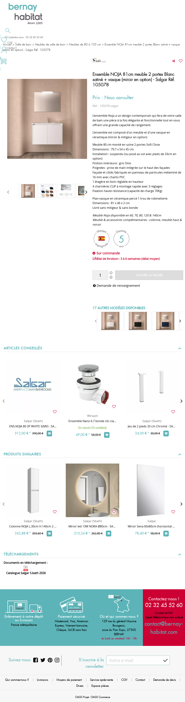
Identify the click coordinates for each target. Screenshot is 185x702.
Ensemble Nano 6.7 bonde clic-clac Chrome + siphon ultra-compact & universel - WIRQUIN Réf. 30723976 (92, 421)
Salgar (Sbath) (33, 421)
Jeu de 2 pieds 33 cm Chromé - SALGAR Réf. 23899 (152, 426)
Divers (79, 686)
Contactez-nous (139, 37)
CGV (124, 680)
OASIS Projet (82, 697)
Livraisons (42, 680)
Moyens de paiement (69, 680)
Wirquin (92, 416)
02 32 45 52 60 (163, 604)
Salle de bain (16, 37)
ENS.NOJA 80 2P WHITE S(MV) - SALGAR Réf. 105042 (33, 426)
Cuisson (74, 37)
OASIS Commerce (100, 697)
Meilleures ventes (17, 44)
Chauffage (47, 37)
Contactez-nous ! (163, 598)
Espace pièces (100, 686)
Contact (140, 680)
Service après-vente (101, 680)
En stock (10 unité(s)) (92, 428)
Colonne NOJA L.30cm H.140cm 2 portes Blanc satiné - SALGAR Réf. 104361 (33, 526)
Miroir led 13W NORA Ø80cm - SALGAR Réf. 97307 (92, 526)
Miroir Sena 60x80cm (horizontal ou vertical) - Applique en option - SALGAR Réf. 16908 (152, 526)
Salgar (152, 521)
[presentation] (8, 192)
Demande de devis (104, 37)
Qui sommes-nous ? (17, 680)
